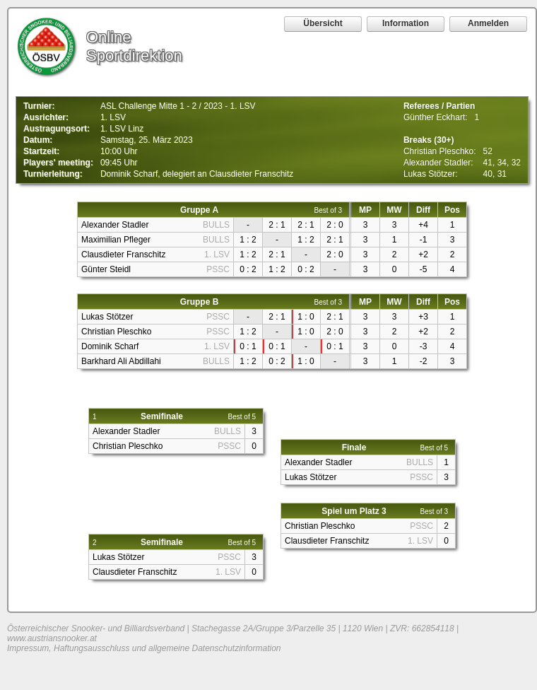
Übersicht (322, 23)
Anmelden (488, 23)
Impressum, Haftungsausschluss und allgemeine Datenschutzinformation (144, 648)
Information (405, 23)
